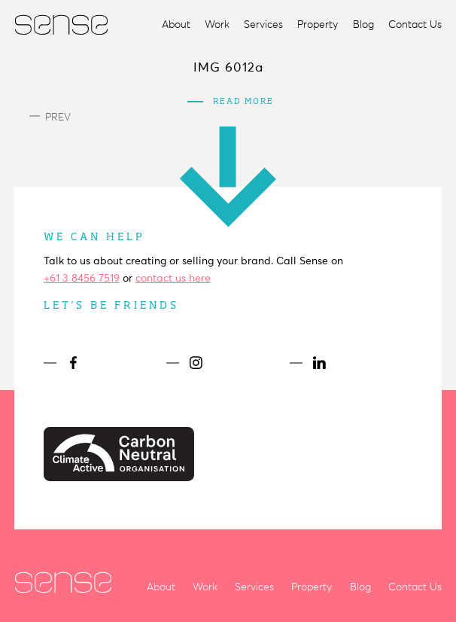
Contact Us (415, 24)
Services (263, 24)
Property (317, 24)
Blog (363, 24)
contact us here (173, 278)
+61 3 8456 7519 (82, 278)
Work (217, 24)
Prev (50, 117)
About (176, 24)
